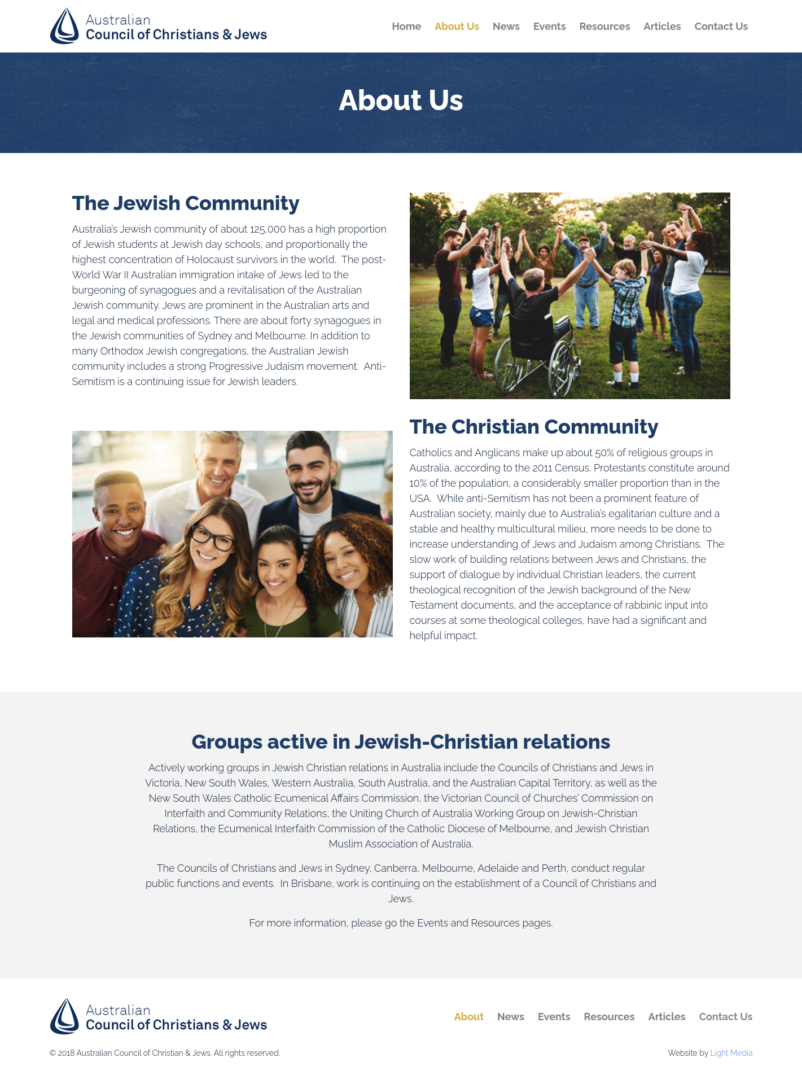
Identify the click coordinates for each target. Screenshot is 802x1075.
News (506, 26)
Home (407, 26)
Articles (662, 26)
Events (549, 26)
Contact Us (721, 26)
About (469, 1016)
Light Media (731, 1052)
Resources (605, 26)
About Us (457, 26)
